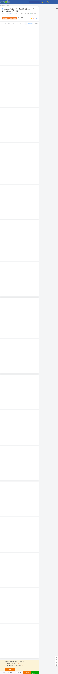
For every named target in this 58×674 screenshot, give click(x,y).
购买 (10, 669)
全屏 (11, 672)
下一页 (20, 673)
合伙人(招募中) (33, 13)
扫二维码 (56, 660)
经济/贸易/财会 (2, 5)
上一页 (15, 673)
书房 (49, 1)
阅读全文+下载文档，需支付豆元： (14, 665)
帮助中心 (56, 657)
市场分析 (8, 5)
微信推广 (56, 662)
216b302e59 (9, 13)
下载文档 (5, 18)
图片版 (27, 13)
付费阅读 (13, 18)
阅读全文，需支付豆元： (12, 663)
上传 (43, 1)
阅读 (2, 13)
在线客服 (56, 665)
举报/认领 (22, 13)
